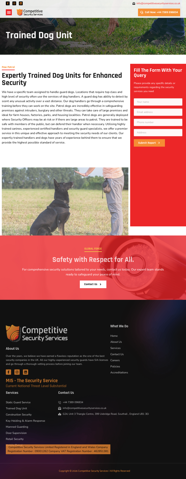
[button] (9, 12)
